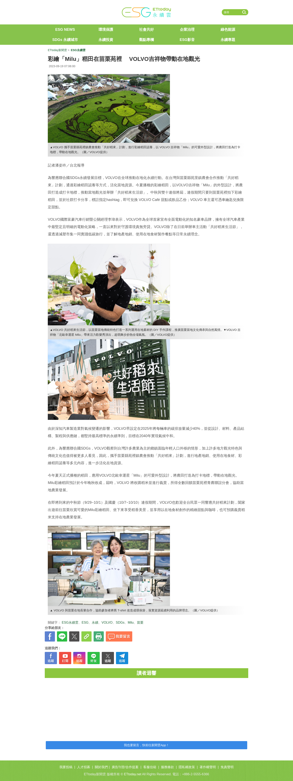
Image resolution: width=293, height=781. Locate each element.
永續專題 (228, 40)
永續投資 (105, 40)
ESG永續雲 (70, 622)
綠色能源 (228, 29)
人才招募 (83, 767)
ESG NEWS (65, 29)
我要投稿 (65, 767)
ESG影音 (187, 40)
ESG (85, 622)
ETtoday (61, 12)
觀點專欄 (146, 40)
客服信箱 (149, 767)
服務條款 (167, 767)
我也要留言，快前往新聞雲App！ (146, 745)
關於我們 (101, 767)
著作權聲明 (208, 767)
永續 (95, 622)
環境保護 (105, 29)
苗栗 (140, 622)
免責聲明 (227, 767)
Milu (131, 622)
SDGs (120, 622)
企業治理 (187, 29)
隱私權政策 (187, 767)
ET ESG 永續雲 (146, 12)
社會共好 (146, 29)
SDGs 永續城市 (65, 40)
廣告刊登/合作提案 (125, 767)
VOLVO (107, 622)
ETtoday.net (132, 774)
